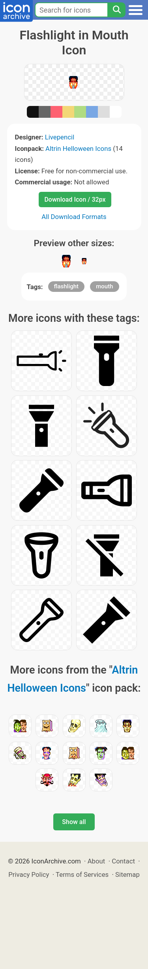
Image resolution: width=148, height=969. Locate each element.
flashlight (66, 286)
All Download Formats (74, 217)
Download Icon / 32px (74, 199)
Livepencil (60, 137)
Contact (123, 861)
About (96, 861)
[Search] (116, 9)
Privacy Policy (28, 874)
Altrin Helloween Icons (78, 148)
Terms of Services (82, 874)
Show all (74, 822)
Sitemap (127, 874)
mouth (104, 286)
